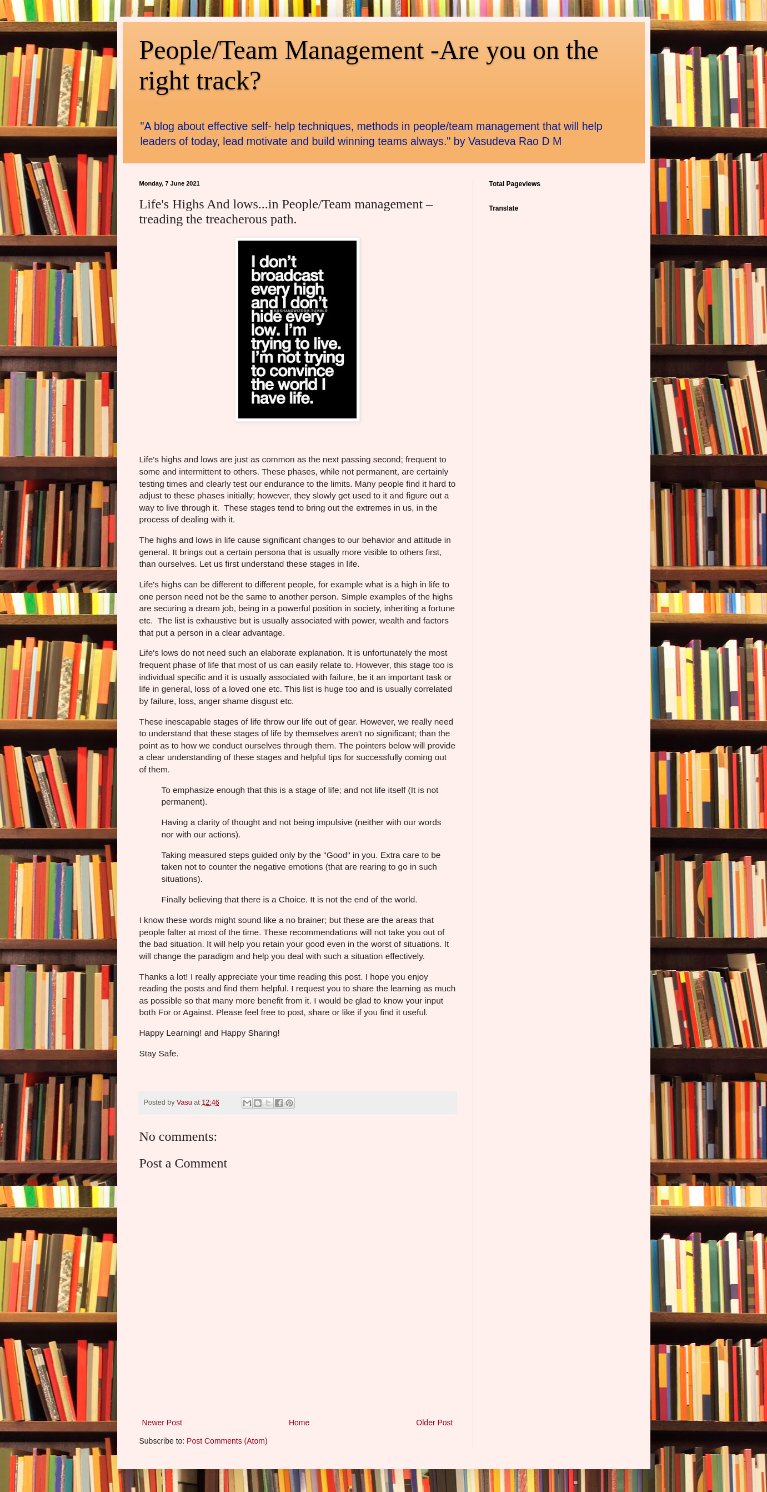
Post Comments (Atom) (227, 1440)
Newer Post (162, 1422)
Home (299, 1422)
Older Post (434, 1422)
